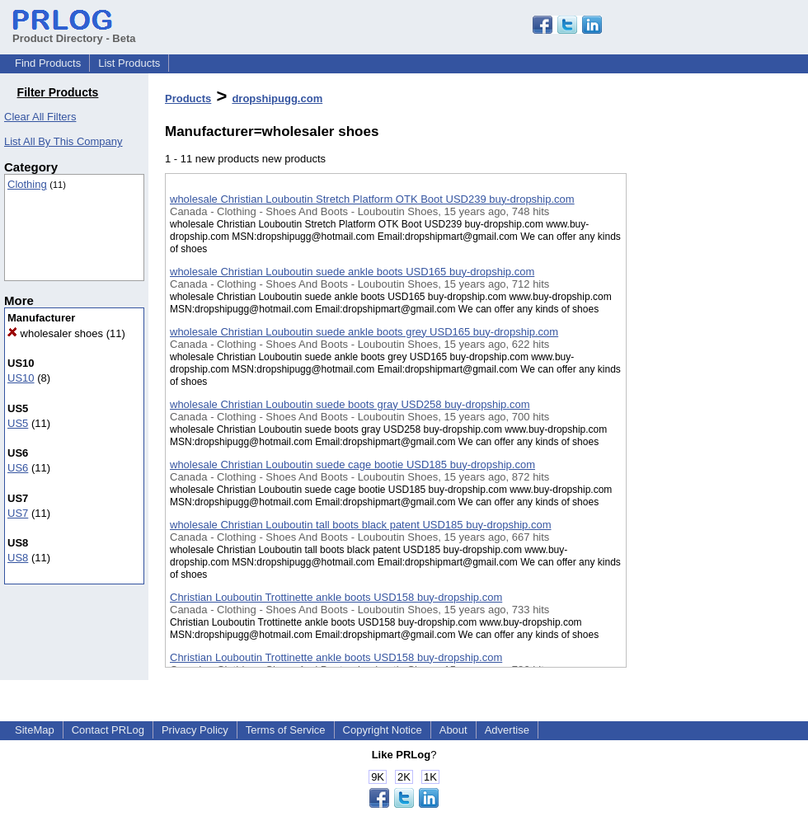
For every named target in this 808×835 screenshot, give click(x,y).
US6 (17, 468)
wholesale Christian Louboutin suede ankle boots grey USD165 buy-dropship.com (364, 332)
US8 (17, 557)
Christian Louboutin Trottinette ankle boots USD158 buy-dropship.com (336, 597)
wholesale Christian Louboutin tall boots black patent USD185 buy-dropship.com (361, 524)
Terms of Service (286, 730)
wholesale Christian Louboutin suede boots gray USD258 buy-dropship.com (349, 404)
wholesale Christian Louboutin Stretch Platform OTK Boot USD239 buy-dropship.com (372, 199)
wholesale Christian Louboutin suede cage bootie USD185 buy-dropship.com (352, 464)
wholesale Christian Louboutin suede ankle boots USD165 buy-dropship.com (352, 271)
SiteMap (34, 730)
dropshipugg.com (277, 98)
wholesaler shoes (55, 333)
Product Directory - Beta (74, 32)
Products (188, 98)
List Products (129, 63)
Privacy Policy (195, 730)
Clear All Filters (40, 116)
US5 (17, 423)
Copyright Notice (382, 730)
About (453, 730)
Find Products (48, 63)
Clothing (27, 184)
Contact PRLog (108, 730)
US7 (17, 513)
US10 (21, 378)
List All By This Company (63, 141)
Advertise (507, 730)
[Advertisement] (709, 428)
